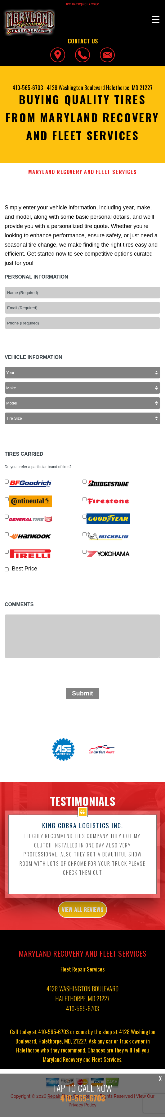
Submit (82, 693)
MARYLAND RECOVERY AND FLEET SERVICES (82, 172)
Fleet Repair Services (82, 973)
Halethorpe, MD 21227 (129, 87)
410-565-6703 (27, 87)
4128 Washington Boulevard (76, 87)
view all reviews (82, 913)
